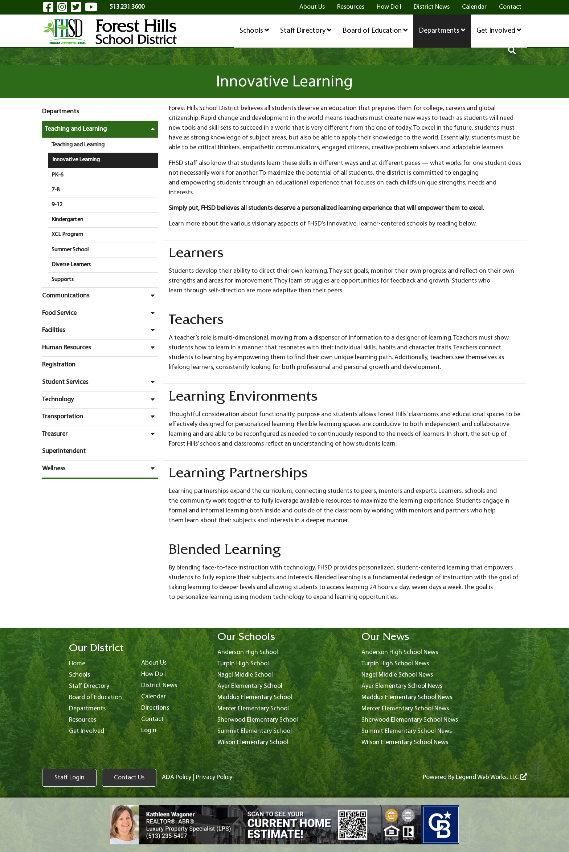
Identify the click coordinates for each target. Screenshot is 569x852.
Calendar (474, 7)
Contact (510, 7)
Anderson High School (247, 652)
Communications (100, 295)
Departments (442, 31)
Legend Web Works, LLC (491, 777)
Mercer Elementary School (253, 708)
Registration (58, 364)
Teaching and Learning (101, 129)
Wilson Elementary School (252, 742)
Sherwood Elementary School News (409, 720)
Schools (254, 31)
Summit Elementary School (254, 731)
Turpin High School (243, 663)
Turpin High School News (395, 663)
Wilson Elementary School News (404, 742)
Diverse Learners (71, 265)
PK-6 (57, 175)
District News (432, 7)
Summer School (70, 250)
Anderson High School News (399, 652)
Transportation (100, 416)
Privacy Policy (214, 777)
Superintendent (64, 451)
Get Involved (498, 31)
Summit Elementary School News (406, 731)
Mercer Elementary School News (405, 708)
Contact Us (129, 777)
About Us (312, 7)
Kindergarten (67, 220)
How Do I (389, 7)
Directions (155, 708)
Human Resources (100, 347)
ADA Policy (176, 777)
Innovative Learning (76, 160)
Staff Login (69, 777)
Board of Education (375, 31)
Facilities (100, 330)
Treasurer (100, 434)
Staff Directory (306, 31)
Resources (350, 7)
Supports (63, 280)
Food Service (100, 313)
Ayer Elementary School (249, 686)
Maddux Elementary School (254, 697)
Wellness (100, 468)
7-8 (56, 190)
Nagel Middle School (245, 675)
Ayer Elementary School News (401, 686)
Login (148, 730)
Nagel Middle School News (397, 675)
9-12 (57, 205)
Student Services (100, 382)
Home (77, 663)
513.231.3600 (127, 7)
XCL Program (67, 235)
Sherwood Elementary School (257, 720)
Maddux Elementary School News (406, 697)
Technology (100, 399)
